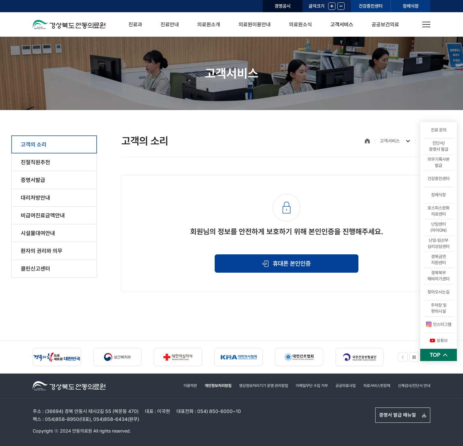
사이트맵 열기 (426, 24)
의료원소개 (208, 24)
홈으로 (367, 141)
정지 (414, 357)
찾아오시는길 (439, 291)
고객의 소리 (33, 144)
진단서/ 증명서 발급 (438, 146)
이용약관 (190, 385)
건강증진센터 (371, 6)
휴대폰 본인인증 (292, 263)
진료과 (135, 24)
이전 (403, 357)
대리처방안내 (35, 197)
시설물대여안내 (38, 233)
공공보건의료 (385, 24)
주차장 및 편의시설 (438, 308)
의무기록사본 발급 (439, 162)
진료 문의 (438, 129)
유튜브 (439, 340)
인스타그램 (438, 324)
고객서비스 (341, 24)
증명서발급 (33, 180)
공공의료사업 (345, 385)
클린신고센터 (35, 268)
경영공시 (283, 6)
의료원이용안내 (255, 24)
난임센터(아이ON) (438, 227)
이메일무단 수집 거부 (312, 385)
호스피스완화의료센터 (439, 210)
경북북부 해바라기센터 (439, 275)
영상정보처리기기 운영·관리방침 (263, 385)
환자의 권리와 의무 (41, 251)
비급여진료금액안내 (43, 215)
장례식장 (411, 6)
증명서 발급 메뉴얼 (397, 415)
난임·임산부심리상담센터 (439, 243)
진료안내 (170, 24)
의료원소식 (300, 24)
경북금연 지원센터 (438, 259)
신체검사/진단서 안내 (414, 385)
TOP (435, 354)
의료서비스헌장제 (376, 385)
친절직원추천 (35, 162)
